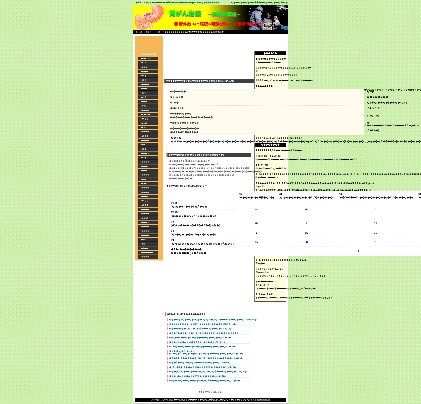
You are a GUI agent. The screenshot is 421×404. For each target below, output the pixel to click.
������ (147, 252)
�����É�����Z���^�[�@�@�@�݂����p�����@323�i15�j (213, 319)
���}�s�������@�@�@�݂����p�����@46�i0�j (206, 358)
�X (143, 63)
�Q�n (144, 97)
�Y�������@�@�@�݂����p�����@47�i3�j (202, 346)
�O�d (144, 157)
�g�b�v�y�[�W (143, 32)
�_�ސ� (145, 114)
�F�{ (144, 239)
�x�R (144, 123)
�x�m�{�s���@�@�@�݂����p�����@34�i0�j (203, 367)
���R (144, 196)
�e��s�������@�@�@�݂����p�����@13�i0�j (205, 380)
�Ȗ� (144, 93)
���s (144, 166)
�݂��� (202, 392)
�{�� (144, 71)
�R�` (144, 80)
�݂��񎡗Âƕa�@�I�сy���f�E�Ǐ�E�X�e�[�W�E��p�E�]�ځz (170, 2)
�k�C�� (146, 58)
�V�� (145, 119)
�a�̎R (144, 183)
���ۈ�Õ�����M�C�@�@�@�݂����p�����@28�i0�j (208, 371)
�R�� (144, 136)
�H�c (144, 75)
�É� (158, 32)
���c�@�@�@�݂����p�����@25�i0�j (197, 376)
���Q (145, 218)
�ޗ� (143, 179)
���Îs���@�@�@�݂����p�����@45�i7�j (200, 362)
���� (145, 84)
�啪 (143, 244)
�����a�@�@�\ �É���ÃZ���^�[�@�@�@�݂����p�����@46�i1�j (206, 352)
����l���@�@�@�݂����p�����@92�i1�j (200, 328)
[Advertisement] (271, 43)
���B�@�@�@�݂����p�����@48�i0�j (197, 342)
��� (144, 67)
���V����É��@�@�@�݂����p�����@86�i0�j (204, 333)
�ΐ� (143, 127)
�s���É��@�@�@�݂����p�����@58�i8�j (200, 337)
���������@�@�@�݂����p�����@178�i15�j (203, 324)
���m (145, 153)
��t (143, 106)
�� (143, 145)
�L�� (144, 201)
